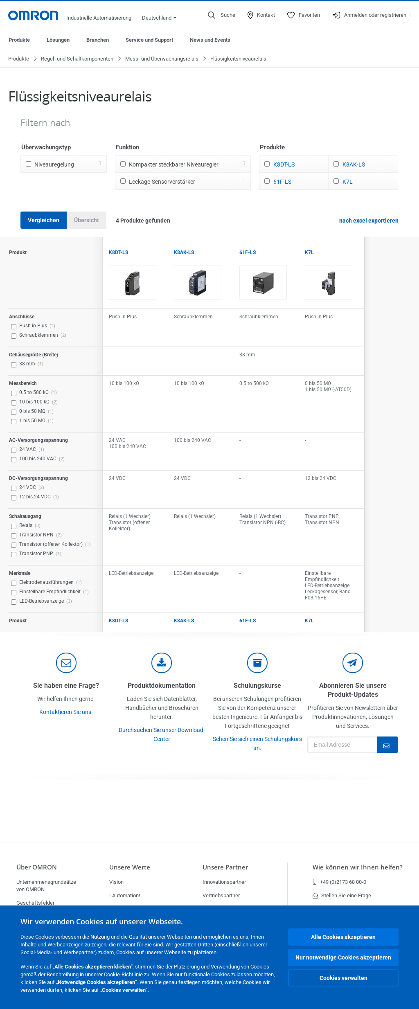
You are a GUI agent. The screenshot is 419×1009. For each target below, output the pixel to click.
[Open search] (221, 15)
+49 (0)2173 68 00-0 (339, 882)
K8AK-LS (353, 165)
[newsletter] (352, 663)
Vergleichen (43, 220)
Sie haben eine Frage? (66, 686)
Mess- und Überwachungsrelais (161, 59)
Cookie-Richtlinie (123, 974)
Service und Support (149, 40)
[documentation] (161, 663)
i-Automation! (124, 895)
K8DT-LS (284, 165)
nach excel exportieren (369, 221)
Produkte (19, 40)
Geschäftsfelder (35, 903)
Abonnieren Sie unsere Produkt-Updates (353, 690)
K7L (347, 182)
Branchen (97, 40)
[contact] (66, 663)
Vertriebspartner (221, 895)
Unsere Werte (129, 867)
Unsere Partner (225, 867)
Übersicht (86, 220)
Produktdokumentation (162, 686)
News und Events (210, 40)
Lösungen (58, 40)
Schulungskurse (257, 686)
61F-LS (282, 182)
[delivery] (257, 663)
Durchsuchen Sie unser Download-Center (162, 735)
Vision (116, 882)
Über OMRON (36, 867)
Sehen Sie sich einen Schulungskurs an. (257, 744)
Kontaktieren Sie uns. (66, 712)
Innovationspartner (224, 882)
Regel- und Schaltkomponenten (77, 59)
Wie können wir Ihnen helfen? (358, 867)
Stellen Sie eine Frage (342, 895)
